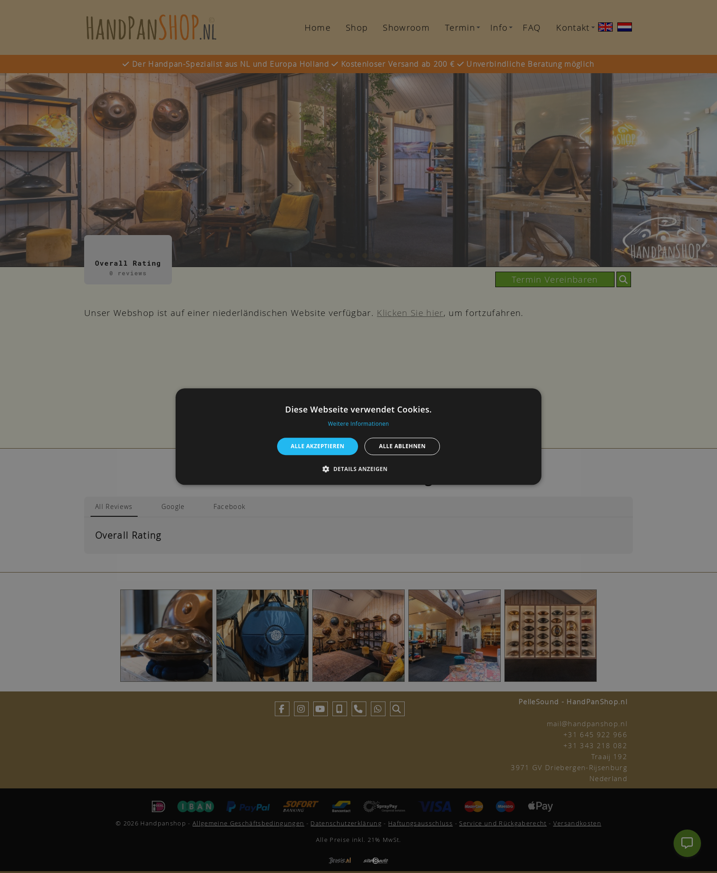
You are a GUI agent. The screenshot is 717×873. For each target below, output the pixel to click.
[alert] (358, 436)
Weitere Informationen (358, 424)
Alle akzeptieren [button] (318, 446)
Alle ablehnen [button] (402, 446)
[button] (358, 468)
